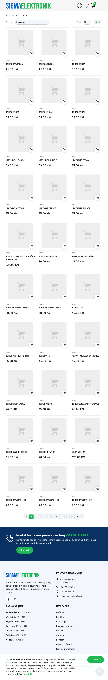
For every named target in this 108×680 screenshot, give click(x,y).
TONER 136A (78, 307)
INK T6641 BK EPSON (83, 208)
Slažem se (93, 661)
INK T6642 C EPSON (49, 208)
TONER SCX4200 (47, 64)
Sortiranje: (10, 22)
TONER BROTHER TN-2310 (19, 355)
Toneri (26, 15)
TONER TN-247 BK (48, 458)
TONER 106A (45, 355)
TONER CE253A (79, 64)
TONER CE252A (13, 112)
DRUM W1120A (79, 458)
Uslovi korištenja (64, 651)
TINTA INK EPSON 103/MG (19, 307)
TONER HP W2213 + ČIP (18, 506)
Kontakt (24, 557)
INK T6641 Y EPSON (82, 160)
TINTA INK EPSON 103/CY (52, 307)
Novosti (59, 637)
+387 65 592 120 (67, 598)
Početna (60, 619)
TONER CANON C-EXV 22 (18, 458)
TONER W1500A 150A (17, 407)
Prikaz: (79, 22)
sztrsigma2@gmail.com (71, 603)
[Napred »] (81, 523)
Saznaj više (28, 674)
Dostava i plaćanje (65, 633)
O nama (60, 642)
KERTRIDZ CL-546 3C (16, 160)
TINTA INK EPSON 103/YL (85, 256)
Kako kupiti (61, 628)
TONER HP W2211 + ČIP (84, 506)
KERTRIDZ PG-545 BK (50, 160)
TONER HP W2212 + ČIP (51, 506)
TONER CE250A (80, 112)
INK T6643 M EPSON (16, 208)
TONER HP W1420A (16, 64)
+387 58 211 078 (77, 542)
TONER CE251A (46, 112)
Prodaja (15, 15)
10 (77, 523)
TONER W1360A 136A (49, 256)
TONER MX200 (46, 407)
